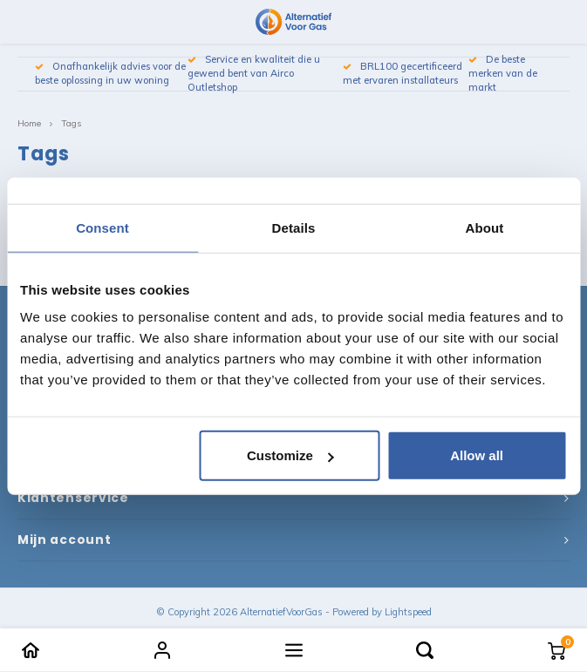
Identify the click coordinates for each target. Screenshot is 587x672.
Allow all (476, 455)
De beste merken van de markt (502, 73)
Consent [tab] (102, 227)
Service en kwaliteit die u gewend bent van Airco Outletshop (254, 73)
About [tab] (485, 227)
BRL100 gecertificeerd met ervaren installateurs (402, 73)
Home (29, 123)
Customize (290, 455)
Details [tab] (294, 227)
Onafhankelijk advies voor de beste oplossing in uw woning (110, 73)
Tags (71, 123)
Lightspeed (408, 612)
